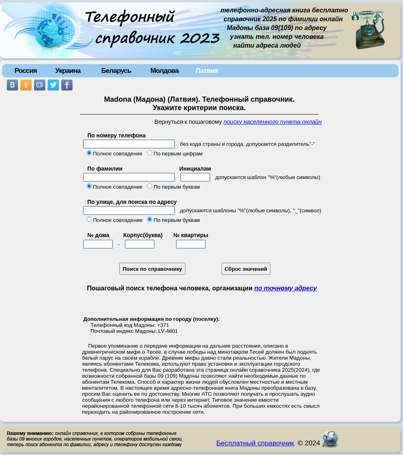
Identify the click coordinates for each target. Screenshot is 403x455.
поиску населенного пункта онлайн (273, 122)
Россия (25, 70)
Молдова (164, 70)
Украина (68, 70)
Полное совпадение (118, 154)
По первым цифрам (177, 154)
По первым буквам (176, 187)
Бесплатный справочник (255, 443)
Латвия (206, 70)
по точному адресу (285, 288)
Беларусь (116, 70)
